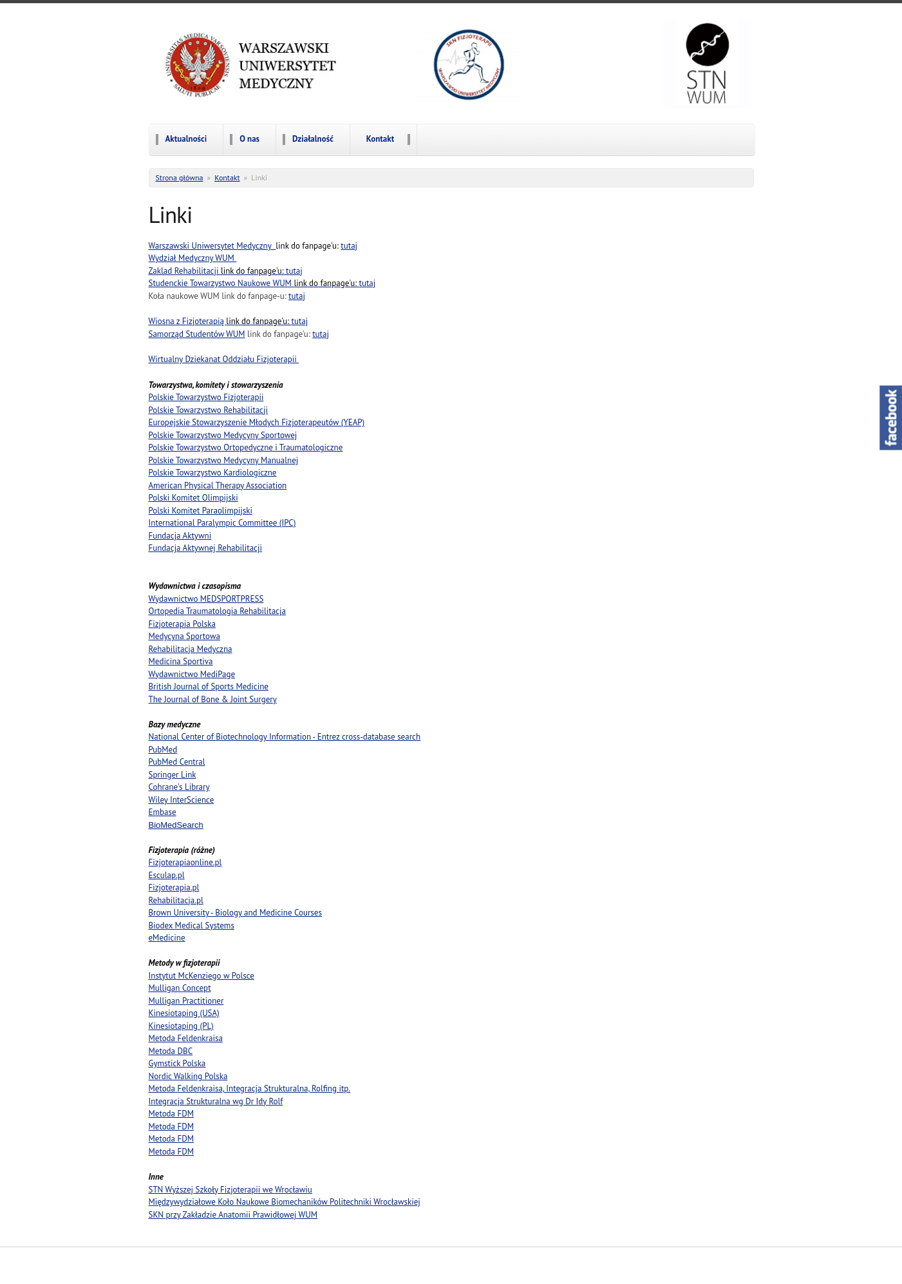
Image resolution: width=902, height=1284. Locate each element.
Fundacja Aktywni (180, 535)
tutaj (349, 245)
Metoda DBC (171, 1051)
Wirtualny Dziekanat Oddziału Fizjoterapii (224, 359)
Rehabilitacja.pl (176, 900)
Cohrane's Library (179, 786)
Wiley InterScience (181, 799)
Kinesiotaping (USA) (184, 1013)
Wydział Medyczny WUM (193, 258)
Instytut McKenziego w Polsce (201, 975)
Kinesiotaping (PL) (181, 1025)
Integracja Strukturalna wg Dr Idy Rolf (216, 1101)
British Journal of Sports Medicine (208, 686)
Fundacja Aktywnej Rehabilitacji (205, 547)
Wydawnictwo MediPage (192, 674)
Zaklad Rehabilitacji (218, 270)
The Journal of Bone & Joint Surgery (213, 699)
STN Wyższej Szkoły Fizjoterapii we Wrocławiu (230, 1189)
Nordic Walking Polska (188, 1076)
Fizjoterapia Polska (182, 623)
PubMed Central (177, 761)
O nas (249, 138)
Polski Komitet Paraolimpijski (200, 510)
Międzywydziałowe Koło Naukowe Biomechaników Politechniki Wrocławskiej (284, 1201)
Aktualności (186, 138)
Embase (162, 812)
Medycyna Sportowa (184, 636)
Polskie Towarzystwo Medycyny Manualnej (224, 460)
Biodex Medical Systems (191, 925)
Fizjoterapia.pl (174, 887)
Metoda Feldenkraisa (186, 1038)
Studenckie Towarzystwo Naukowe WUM (254, 283)
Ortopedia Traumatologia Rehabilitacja (217, 611)
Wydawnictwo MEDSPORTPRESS (206, 598)
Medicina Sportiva (181, 661)
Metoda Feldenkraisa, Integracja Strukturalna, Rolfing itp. (249, 1088)
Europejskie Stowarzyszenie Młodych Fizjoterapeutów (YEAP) (257, 422)
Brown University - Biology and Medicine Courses (235, 912)
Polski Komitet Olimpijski (193, 497)
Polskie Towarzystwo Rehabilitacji (208, 410)
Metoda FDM (171, 1113)
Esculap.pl (167, 875)
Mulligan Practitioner (186, 1000)
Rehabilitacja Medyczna (190, 649)
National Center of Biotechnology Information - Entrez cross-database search (285, 736)
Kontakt (380, 138)
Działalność (313, 138)
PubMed (163, 749)
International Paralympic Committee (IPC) (222, 522)
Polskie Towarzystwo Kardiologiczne (213, 472)
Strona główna (179, 177)
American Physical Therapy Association (218, 485)
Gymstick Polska (177, 1063)
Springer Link (172, 774)
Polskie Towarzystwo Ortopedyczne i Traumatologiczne (246, 447)
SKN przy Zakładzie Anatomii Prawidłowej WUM (233, 1214)
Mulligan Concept (180, 987)
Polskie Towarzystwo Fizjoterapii (206, 397)
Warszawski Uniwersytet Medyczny (212, 245)
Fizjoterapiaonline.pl (185, 862)
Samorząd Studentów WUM (197, 334)
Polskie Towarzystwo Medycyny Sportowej (223, 435)
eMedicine (167, 937)
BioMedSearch (176, 825)
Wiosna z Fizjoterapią (220, 321)
